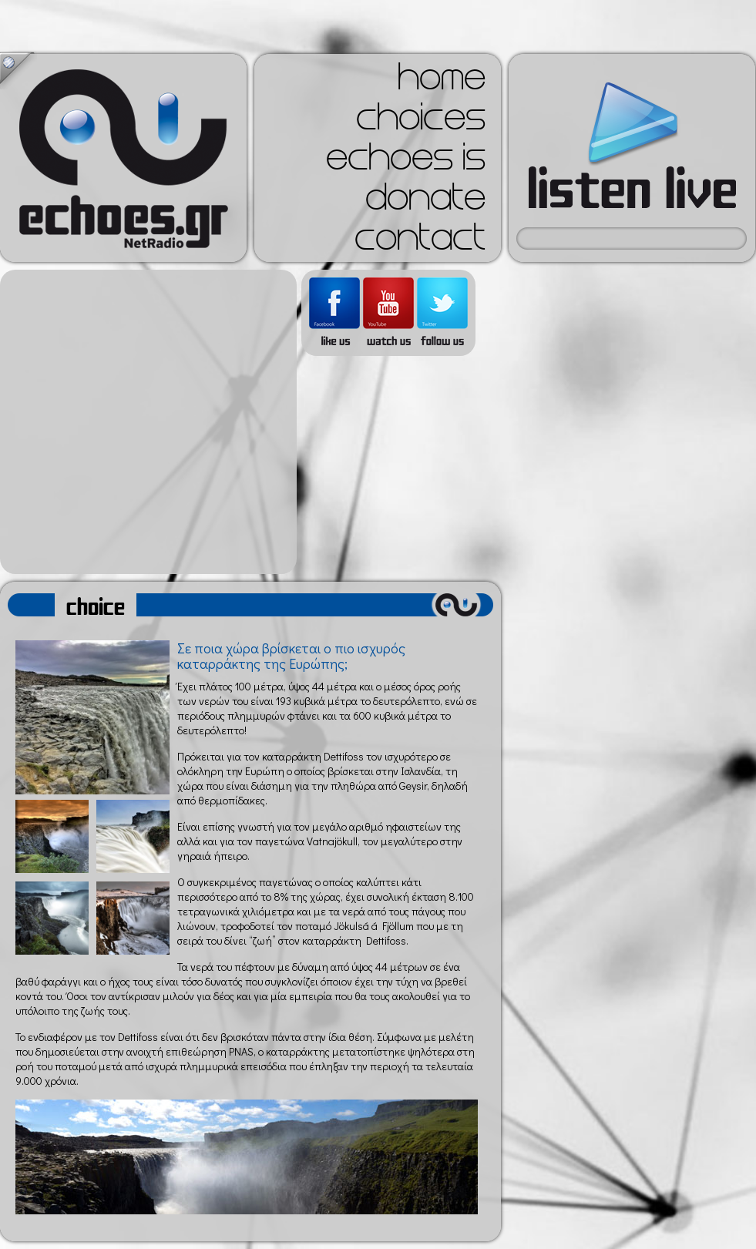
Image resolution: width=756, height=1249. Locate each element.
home (442, 81)
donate (425, 202)
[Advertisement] (144, 421)
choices (421, 121)
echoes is (406, 162)
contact (420, 242)
